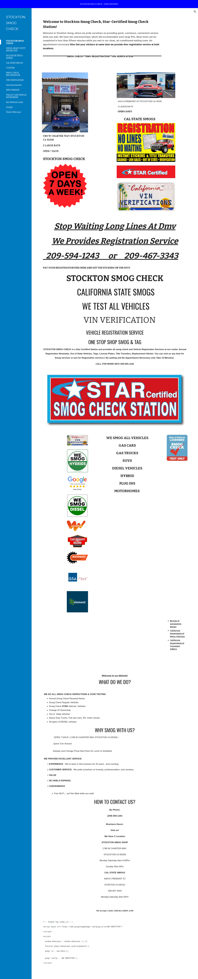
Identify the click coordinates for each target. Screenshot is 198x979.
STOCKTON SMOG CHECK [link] (15, 42)
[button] (195, 12)
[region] (99, 4)
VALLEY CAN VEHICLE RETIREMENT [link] (16, 96)
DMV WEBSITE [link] (12, 90)
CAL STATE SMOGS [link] (14, 63)
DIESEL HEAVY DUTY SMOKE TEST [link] (16, 49)
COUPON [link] (10, 68)
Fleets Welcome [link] (13, 112)
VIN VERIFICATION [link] (14, 80)
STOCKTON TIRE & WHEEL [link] (14, 56)
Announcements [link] (14, 85)
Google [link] (9, 107)
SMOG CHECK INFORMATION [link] (13, 74)
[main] (102, 38)
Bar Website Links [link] (14, 102)
